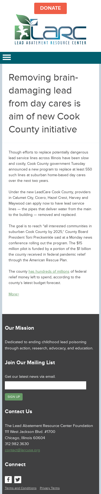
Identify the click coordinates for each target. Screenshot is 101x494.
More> (14, 294)
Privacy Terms (50, 488)
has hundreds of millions (49, 271)
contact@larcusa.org (22, 450)
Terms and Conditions (21, 488)
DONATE (50, 8)
